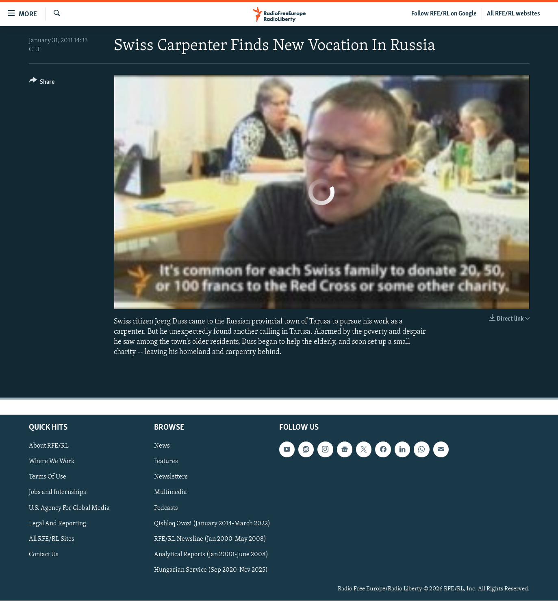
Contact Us (44, 554)
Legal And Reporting (57, 523)
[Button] (42, 83)
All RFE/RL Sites (51, 539)
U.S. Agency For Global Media (69, 508)
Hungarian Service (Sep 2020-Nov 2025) (211, 570)
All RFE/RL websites (513, 14)
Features (166, 462)
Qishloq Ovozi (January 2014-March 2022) (212, 523)
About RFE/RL (49, 446)
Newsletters (171, 477)
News (162, 446)
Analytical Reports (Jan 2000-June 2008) (211, 554)
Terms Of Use (47, 477)
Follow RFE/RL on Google (444, 14)
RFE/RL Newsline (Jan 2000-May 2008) (210, 539)
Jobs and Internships (57, 493)
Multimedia (170, 493)
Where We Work (52, 462)
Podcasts (166, 508)
